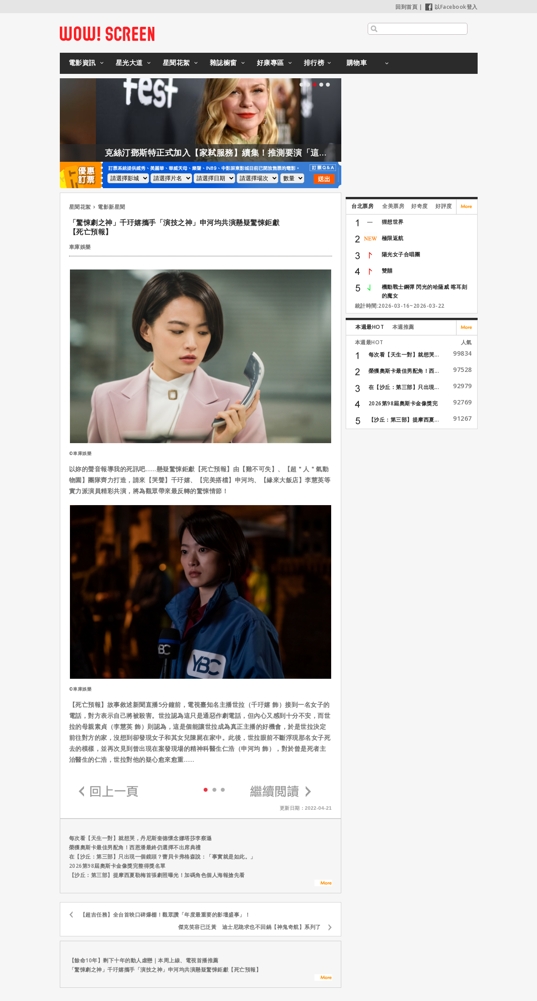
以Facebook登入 (451, 7)
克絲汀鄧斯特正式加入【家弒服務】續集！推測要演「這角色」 (266, 152)
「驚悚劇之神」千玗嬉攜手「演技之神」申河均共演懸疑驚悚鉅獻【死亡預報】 (165, 969)
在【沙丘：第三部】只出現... (404, 387)
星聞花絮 (176, 62)
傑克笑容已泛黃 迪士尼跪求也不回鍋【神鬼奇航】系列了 (249, 927)
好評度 (443, 206)
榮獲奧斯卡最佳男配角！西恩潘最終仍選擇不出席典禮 (135, 847)
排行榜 (314, 62)
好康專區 (270, 62)
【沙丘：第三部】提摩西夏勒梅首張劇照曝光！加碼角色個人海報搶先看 (157, 875)
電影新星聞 (111, 207)
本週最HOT (369, 327)
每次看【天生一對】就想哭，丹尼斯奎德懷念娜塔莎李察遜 (140, 838)
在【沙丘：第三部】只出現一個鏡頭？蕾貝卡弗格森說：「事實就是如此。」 (162, 856)
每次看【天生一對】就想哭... (404, 354)
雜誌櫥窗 (223, 62)
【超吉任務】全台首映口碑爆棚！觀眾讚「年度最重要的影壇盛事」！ (165, 914)
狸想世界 (393, 222)
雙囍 (387, 270)
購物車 (357, 62)
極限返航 (393, 238)
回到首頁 (406, 7)
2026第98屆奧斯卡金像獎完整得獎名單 (117, 866)
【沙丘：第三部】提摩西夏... (404, 419)
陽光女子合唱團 (401, 254)
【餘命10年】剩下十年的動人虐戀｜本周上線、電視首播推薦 (144, 960)
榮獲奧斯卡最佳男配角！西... (404, 371)
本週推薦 (403, 327)
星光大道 (129, 62)
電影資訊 (82, 62)
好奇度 (419, 206)
